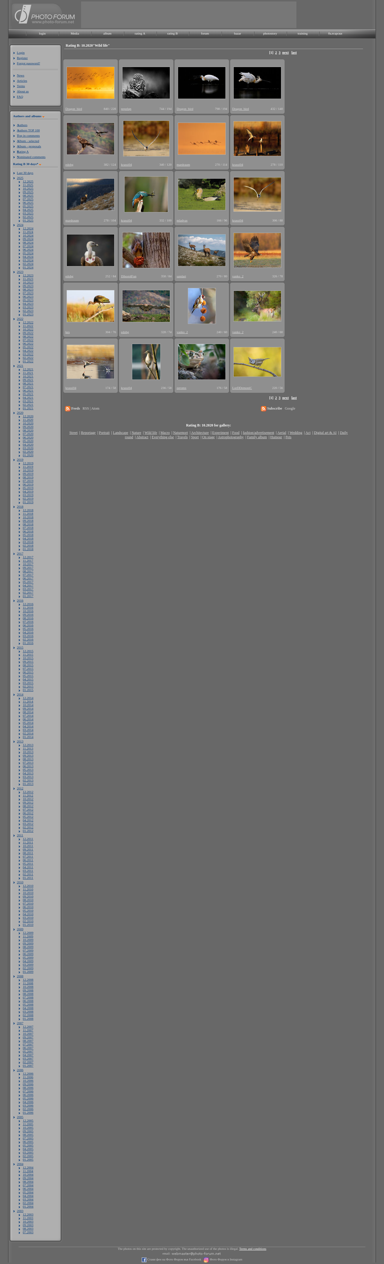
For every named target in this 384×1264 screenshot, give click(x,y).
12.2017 (28, 557)
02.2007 (28, 1062)
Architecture (200, 433)
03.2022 (28, 354)
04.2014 (28, 726)
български (335, 33)
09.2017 (28, 567)
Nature (136, 433)
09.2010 (28, 896)
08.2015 (28, 665)
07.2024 (28, 246)
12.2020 (28, 416)
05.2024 (28, 253)
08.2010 (28, 900)
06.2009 (28, 954)
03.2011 (28, 870)
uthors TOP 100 (28, 130)
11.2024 (28, 232)
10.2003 (28, 1221)
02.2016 (28, 639)
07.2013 (28, 762)
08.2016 (28, 618)
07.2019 (28, 481)
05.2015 (28, 675)
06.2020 (28, 437)
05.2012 (28, 816)
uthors (22, 125)
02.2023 (28, 310)
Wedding (296, 433)
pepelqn (126, 108)
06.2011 (28, 860)
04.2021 (28, 397)
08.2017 (28, 571)
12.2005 (28, 1120)
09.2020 (28, 427)
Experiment (220, 433)
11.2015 (28, 654)
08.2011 (28, 853)
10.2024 (28, 235)
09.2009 (28, 943)
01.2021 (28, 408)
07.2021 (28, 387)
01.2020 (28, 455)
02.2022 (28, 357)
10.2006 (28, 1080)
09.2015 (28, 661)
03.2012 (28, 823)
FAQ (20, 96)
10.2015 (28, 658)
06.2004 (28, 1188)
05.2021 (28, 394)
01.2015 (28, 690)
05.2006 (28, 1098)
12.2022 (28, 322)
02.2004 (28, 1203)
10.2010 (28, 893)
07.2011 (28, 856)
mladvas (182, 220)
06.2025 (28, 202)
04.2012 (28, 820)
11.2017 (28, 560)
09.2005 (28, 1131)
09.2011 (28, 849)
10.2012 (28, 799)
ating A (23, 151)
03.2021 (28, 401)
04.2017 (28, 585)
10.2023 (28, 282)
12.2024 (28, 228)
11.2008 (28, 983)
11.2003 (28, 1218)
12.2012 (28, 792)
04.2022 (28, 350)
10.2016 (28, 611)
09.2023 (28, 286)
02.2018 (28, 545)
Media (75, 33)
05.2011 (28, 863)
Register (22, 58)
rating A (140, 33)
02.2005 (28, 1156)
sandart (181, 276)
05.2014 (28, 722)
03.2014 (28, 730)
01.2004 (28, 1206)
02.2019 (28, 498)
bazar (237, 33)
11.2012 (28, 795)
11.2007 (28, 1030)
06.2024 (28, 249)
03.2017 (28, 589)
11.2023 (28, 279)
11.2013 (28, 748)
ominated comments (31, 157)
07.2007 (28, 1044)
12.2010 (28, 885)
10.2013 (28, 752)
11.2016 (28, 607)
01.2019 (28, 502)
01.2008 (28, 1018)
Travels (182, 437)
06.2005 (28, 1142)
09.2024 (28, 239)
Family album (257, 437)
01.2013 (28, 784)
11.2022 (28, 326)
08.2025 (28, 195)
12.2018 (28, 510)
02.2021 (28, 404)
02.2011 (28, 874)
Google (290, 408)
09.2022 (28, 333)
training (303, 33)
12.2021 (28, 369)
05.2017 (28, 582)
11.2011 (28, 842)
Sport (195, 437)
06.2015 (28, 672)
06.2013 (28, 766)
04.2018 (28, 538)
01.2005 (28, 1159)
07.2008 (28, 997)
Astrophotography (230, 437)
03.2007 (28, 1058)
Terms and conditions (253, 1248)
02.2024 (28, 263)
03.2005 (28, 1152)
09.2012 (28, 802)
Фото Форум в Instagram (225, 1259)
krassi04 (126, 164)
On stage (208, 437)
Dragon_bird (73, 108)
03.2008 (28, 1011)
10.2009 (28, 940)
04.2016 (28, 632)
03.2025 (28, 213)
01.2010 (28, 924)
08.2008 (28, 994)
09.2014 (28, 708)
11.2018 (28, 513)
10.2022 (28, 329)
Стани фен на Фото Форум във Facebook (173, 1259)
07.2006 (28, 1091)
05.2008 (28, 1004)
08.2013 (28, 759)
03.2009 (28, 964)
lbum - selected (28, 141)
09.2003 (28, 1225)
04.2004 (28, 1196)
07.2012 (28, 809)
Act (307, 433)
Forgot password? (28, 63)
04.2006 (28, 1102)
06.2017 (28, 578)
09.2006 (28, 1084)
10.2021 (28, 376)
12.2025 (28, 181)
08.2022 (28, 336)
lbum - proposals (29, 146)
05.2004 (28, 1192)
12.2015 (28, 651)
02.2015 (28, 686)
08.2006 (28, 1087)
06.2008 (28, 1001)
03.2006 (28, 1105)
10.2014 (28, 705)
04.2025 (28, 209)
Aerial (281, 433)
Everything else (163, 437)
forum (205, 33)
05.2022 (28, 347)
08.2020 (28, 430)
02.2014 (28, 733)
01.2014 (28, 737)
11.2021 (28, 372)
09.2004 (28, 1178)
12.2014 (28, 698)
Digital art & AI (325, 433)
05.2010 (28, 910)
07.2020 (28, 434)
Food (236, 433)
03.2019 (28, 495)
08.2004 (28, 1181)
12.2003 (28, 1214)
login (42, 33)
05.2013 (28, 769)
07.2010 (28, 903)
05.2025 (28, 206)
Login (21, 52)
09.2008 (28, 990)
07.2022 (28, 340)
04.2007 (28, 1055)
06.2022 (28, 343)
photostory (270, 33)
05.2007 (28, 1051)
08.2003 (28, 1228)
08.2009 (28, 947)
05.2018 (28, 535)
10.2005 (28, 1127)
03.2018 (28, 542)
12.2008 (28, 979)
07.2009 (28, 950)
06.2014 (28, 719)
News (20, 75)
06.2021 (28, 390)
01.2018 (28, 549)
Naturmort (180, 433)
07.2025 (28, 199)
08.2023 (28, 289)
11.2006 (28, 1077)
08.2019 (28, 477)
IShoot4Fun (128, 276)
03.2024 (28, 260)
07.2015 (28, 668)
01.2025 (28, 220)
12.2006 (28, 1073)
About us (23, 91)
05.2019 (28, 488)
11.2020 (28, 419)
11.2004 (28, 1171)
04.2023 (28, 303)
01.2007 (28, 1065)
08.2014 (28, 712)
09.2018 (28, 520)
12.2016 (28, 604)
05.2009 (28, 957)
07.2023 (28, 293)
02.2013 (28, 780)
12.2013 (28, 745)
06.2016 (28, 625)
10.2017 (28, 564)
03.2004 (28, 1199)
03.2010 (28, 917)
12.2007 (28, 1026)
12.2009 (28, 932)
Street (73, 433)
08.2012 (28, 806)
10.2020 (28, 423)
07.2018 (28, 528)
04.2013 (28, 773)
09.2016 (28, 614)
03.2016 (28, 636)
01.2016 (28, 643)
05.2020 (28, 441)
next (285, 53)
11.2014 (28, 701)
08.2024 (28, 242)
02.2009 (28, 968)
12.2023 (28, 275)
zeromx (181, 388)
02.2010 (28, 921)
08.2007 (28, 1041)
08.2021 (28, 383)
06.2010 (28, 907)
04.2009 (28, 961)
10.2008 (28, 986)
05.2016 (28, 629)
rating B (172, 33)
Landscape (120, 433)
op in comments (28, 135)
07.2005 (28, 1138)
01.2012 (28, 831)
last (294, 53)
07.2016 (28, 621)
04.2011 (28, 867)
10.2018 (28, 517)
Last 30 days (25, 173)
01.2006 (28, 1112)
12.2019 (28, 463)
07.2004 (28, 1185)
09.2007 (28, 1037)
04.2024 (28, 256)
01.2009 (28, 971)
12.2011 (28, 839)
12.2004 (28, 1167)
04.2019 (28, 491)
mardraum (183, 164)
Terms (21, 86)
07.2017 (28, 574)
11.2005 (28, 1124)
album (107, 33)
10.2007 (28, 1033)
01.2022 (28, 361)
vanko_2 (237, 276)
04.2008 (28, 1008)
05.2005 (28, 1145)
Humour (276, 437)
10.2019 (28, 470)
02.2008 (28, 1015)
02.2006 (28, 1109)
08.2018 (28, 524)
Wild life (151, 433)
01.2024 (28, 267)
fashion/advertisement (258, 433)
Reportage (88, 433)
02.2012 (28, 827)
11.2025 (28, 185)
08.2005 (28, 1134)
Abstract (142, 437)
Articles (22, 80)
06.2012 (28, 813)
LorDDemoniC (242, 388)
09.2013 (28, 755)
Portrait (104, 433)
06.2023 (28, 296)
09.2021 (28, 380)
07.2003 (28, 1232)
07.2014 (28, 715)
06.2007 (28, 1048)
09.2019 (28, 473)
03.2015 (28, 683)
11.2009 (28, 936)
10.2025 (28, 188)
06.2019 (28, 484)
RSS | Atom (91, 408)
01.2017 (28, 596)
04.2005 (28, 1149)
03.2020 (28, 448)
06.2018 (28, 531)
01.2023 (28, 314)
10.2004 (28, 1174)
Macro (165, 433)
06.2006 (28, 1095)
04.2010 (28, 914)
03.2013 (28, 776)
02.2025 (28, 217)
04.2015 (28, 679)
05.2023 (28, 300)
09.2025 (28, 192)
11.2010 (28, 889)
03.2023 (28, 307)
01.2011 (28, 877)
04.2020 (28, 444)
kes (67, 332)
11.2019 (28, 466)
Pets (288, 437)
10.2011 (28, 846)
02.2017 (28, 592)
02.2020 (28, 451)
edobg (69, 164)
